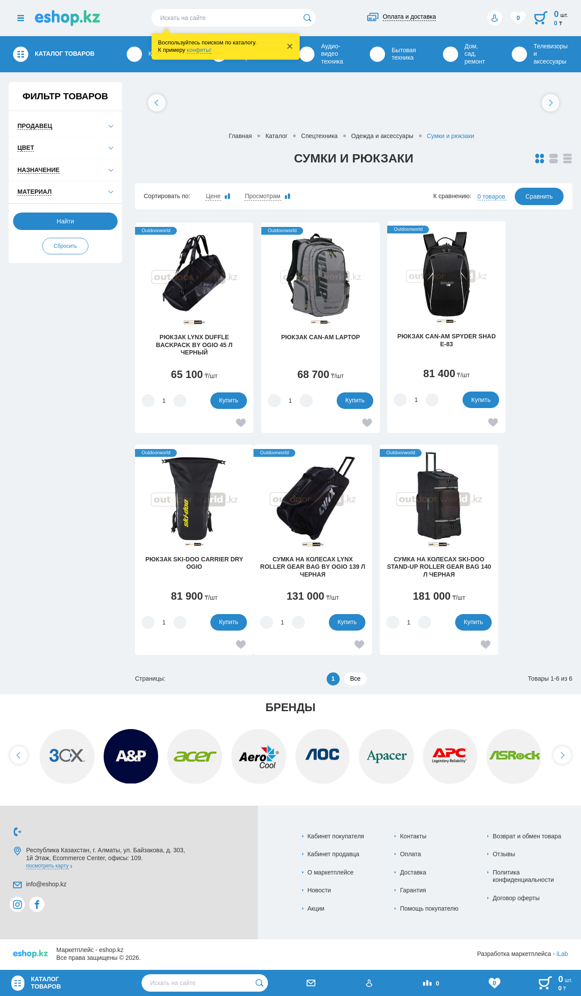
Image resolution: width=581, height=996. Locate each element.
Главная (240, 135)
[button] (157, 102)
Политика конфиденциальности (523, 877)
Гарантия (413, 891)
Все (355, 679)
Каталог (276, 135)
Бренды (290, 708)
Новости (319, 891)
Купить (213, 400)
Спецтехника (319, 135)
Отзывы (504, 855)
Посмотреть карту (47, 867)
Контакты (413, 837)
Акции (315, 909)
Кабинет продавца (333, 855)
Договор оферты (516, 899)
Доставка (413, 873)
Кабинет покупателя (335, 837)
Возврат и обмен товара (527, 837)
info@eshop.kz (46, 885)
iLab (562, 955)
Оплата (410, 855)
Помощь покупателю (429, 909)
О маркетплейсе (330, 873)
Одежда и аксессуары (382, 135)
